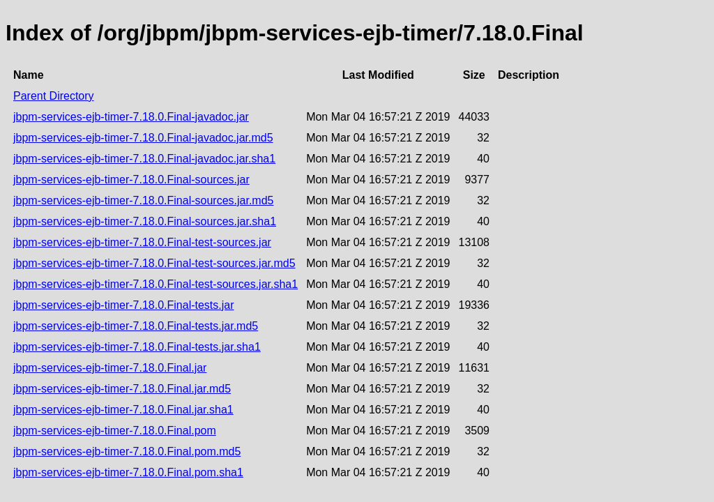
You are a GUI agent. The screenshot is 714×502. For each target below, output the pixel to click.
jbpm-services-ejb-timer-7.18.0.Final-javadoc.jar (131, 117)
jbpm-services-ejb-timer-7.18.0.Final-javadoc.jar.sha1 (144, 159)
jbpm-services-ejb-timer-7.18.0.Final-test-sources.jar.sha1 (155, 284)
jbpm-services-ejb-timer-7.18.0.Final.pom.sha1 (128, 472)
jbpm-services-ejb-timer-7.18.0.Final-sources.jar (131, 179)
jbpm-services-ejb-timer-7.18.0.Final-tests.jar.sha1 (137, 347)
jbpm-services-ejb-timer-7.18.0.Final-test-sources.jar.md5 (154, 263)
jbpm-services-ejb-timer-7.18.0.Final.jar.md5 (122, 389)
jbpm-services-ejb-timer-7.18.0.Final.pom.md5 (127, 451)
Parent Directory (53, 96)
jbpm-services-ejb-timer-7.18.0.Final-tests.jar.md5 (135, 326)
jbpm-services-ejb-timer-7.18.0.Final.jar (109, 368)
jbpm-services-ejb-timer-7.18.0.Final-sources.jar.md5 (143, 200)
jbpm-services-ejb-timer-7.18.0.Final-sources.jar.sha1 (144, 221)
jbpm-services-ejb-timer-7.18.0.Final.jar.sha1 (123, 410)
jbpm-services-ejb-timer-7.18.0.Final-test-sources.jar (142, 242)
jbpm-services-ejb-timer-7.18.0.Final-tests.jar (123, 305)
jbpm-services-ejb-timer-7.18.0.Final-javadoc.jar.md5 (143, 138)
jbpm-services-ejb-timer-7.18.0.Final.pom (114, 430)
